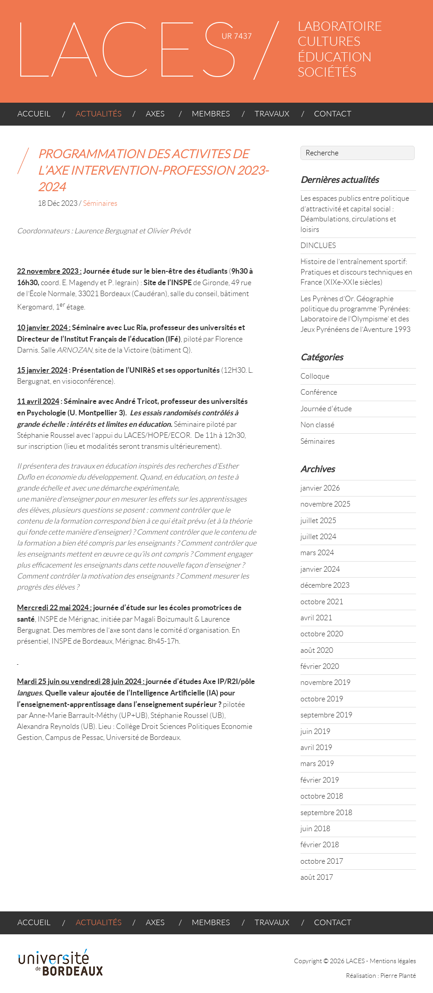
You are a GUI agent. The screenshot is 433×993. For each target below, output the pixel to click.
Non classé (317, 425)
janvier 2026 (320, 488)
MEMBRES (207, 117)
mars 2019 (317, 763)
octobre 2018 (321, 796)
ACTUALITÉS (95, 117)
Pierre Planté (398, 975)
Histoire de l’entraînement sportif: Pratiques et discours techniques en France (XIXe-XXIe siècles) (356, 272)
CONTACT (329, 117)
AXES (153, 117)
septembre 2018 (326, 812)
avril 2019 (316, 747)
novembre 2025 (325, 504)
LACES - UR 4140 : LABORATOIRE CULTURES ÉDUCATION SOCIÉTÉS (206, 51)
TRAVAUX (268, 117)
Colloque (314, 376)
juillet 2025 (318, 520)
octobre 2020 (321, 634)
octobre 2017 (321, 861)
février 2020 (319, 666)
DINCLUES (318, 245)
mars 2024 (317, 553)
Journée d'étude (326, 409)
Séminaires (100, 203)
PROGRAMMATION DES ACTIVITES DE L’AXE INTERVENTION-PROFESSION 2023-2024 (153, 171)
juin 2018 (315, 829)
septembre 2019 (326, 715)
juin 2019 (315, 731)
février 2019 (319, 780)
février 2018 (319, 845)
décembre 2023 (325, 585)
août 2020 (316, 650)
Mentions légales (393, 961)
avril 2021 (316, 618)
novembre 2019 (325, 682)
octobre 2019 (321, 699)
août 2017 (316, 877)
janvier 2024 (320, 569)
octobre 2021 (321, 602)
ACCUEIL (38, 117)
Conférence (318, 392)
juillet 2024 (318, 537)
